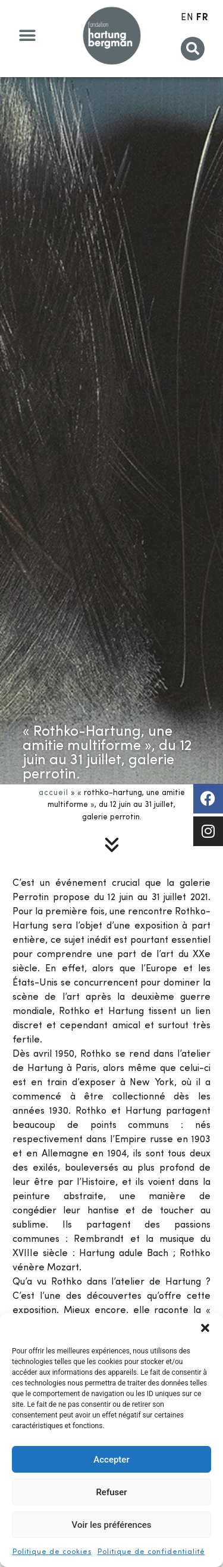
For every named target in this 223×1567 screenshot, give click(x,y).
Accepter (111, 1459)
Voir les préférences (112, 1525)
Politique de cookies (52, 1552)
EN (187, 18)
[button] (205, 1328)
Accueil (53, 793)
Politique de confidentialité (151, 1552)
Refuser (111, 1492)
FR (202, 18)
